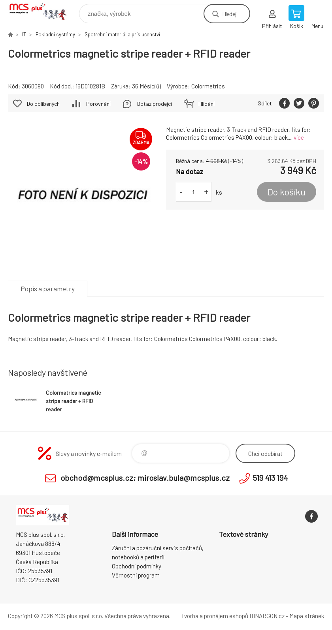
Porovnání (98, 103)
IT (24, 34)
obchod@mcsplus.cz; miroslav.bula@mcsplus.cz (145, 477)
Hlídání (206, 103)
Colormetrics (208, 86)
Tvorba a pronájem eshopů (214, 615)
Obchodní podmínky (136, 566)
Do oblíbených (43, 103)
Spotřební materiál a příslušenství (122, 34)
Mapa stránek (306, 615)
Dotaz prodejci (154, 103)
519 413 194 (270, 477)
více (299, 137)
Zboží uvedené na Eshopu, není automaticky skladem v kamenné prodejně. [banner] (43, 11)
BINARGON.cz (267, 615)
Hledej (229, 13)
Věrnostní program (136, 575)
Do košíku (287, 191)
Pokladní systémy (55, 34)
